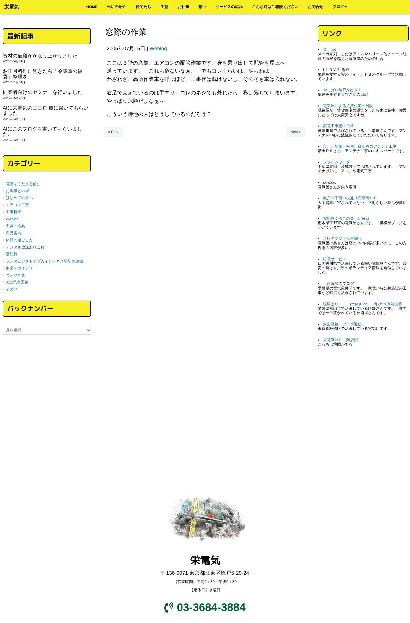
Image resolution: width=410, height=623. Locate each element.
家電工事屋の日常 (338, 126)
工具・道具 (15, 226)
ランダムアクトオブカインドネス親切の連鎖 (44, 261)
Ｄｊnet (329, 49)
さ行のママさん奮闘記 (342, 239)
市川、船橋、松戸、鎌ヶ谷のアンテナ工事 (359, 146)
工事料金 (13, 212)
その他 (11, 289)
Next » (295, 132)
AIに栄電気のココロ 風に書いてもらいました (45, 110)
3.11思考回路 (17, 282)
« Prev (113, 132)
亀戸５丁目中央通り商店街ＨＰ (350, 198)
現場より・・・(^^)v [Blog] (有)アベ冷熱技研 (362, 304)
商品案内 (13, 233)
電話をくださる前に (23, 184)
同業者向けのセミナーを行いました (42, 92)
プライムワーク (336, 162)
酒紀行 (11, 254)
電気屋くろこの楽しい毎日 (346, 218)
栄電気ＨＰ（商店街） (342, 340)
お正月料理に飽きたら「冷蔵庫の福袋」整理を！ (42, 73)
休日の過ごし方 (19, 240)
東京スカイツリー (21, 268)
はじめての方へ (19, 198)
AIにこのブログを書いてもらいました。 (42, 131)
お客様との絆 (17, 191)
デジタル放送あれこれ (25, 247)
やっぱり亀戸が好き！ (342, 90)
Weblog (158, 48)
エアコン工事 (17, 205)
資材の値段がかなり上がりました (40, 56)
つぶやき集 (15, 275)
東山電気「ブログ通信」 (344, 324)
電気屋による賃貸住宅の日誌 (348, 106)
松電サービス (334, 259)
